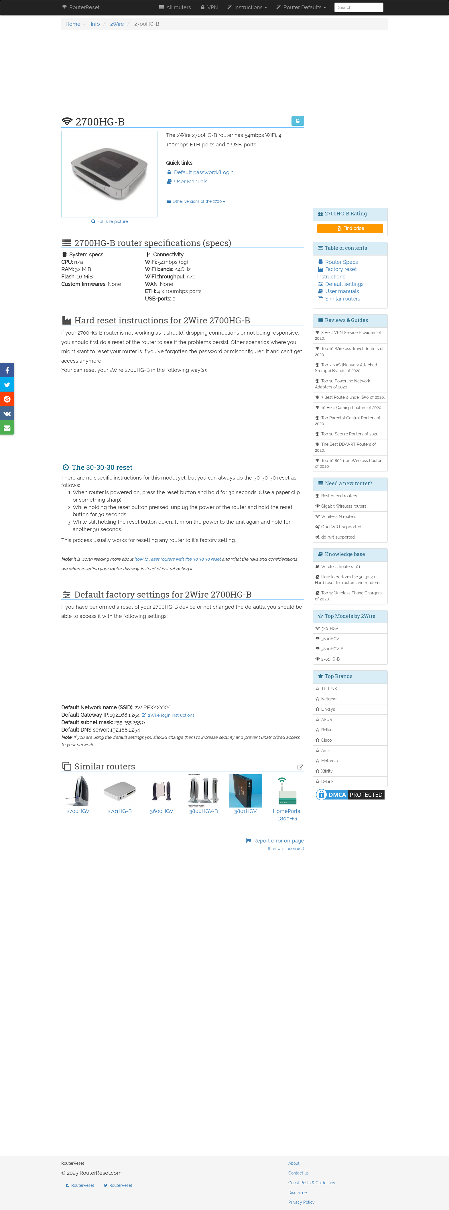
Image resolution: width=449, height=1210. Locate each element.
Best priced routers (336, 495)
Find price (350, 228)
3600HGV (327, 638)
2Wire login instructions (167, 715)
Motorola (326, 760)
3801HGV (327, 628)
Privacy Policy (301, 1202)
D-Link (324, 781)
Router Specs (337, 262)
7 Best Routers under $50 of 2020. (350, 397)
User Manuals (187, 181)
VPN (209, 7)
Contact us (298, 1173)
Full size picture (109, 221)
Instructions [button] (247, 7)
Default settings (340, 284)
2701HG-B (327, 659)
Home (73, 24)
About (294, 1163)
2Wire (117, 24)
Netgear (326, 698)
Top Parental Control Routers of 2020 (348, 420)
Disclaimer (298, 1192)
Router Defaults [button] (300, 7)
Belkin (324, 729)
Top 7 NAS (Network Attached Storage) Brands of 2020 (346, 367)
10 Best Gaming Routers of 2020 (348, 407)
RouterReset (80, 7)
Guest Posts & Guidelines (311, 1182)
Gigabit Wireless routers (341, 506)
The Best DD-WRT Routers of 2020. (345, 447)
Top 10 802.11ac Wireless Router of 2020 (348, 463)
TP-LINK (326, 688)
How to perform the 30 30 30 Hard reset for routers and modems (348, 579)
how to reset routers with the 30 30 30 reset (177, 559)
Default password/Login (200, 172)
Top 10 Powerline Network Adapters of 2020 (342, 383)
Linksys (325, 709)
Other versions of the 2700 (195, 201)
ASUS (323, 719)
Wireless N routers (336, 516)
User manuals (338, 291)
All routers (174, 7)
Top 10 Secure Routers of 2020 (347, 433)
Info (95, 24)
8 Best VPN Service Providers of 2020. (348, 335)
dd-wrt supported (335, 537)
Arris (322, 750)
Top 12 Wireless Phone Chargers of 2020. (348, 595)
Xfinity (324, 771)
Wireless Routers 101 (338, 566)
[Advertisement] (182, 76)
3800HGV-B (329, 648)
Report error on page (274, 844)
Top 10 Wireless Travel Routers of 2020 (349, 351)
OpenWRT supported (338, 526)
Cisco (323, 740)
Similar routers (338, 299)
